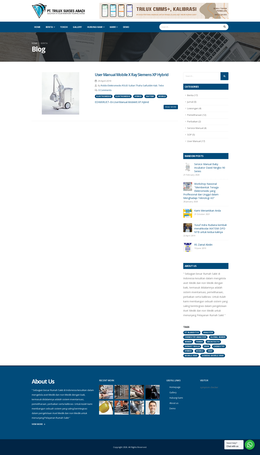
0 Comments (105, 90)
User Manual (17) (196, 141)
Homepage (175, 387)
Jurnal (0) (191, 101)
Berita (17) (192, 95)
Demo (126, 27)
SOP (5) (191, 134)
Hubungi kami (176, 397)
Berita (49, 27)
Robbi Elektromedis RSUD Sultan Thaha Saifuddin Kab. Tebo (132, 85)
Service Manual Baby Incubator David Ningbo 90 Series (209, 167)
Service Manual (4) (196, 128)
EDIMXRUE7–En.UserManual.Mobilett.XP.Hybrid (122, 102)
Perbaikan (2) (194, 121)
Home (37, 27)
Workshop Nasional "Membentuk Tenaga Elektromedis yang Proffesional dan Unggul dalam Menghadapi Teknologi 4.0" (201, 191)
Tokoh (64, 27)
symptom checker (209, 387)
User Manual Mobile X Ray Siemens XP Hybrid (131, 74)
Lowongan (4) (194, 108)
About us (174, 402)
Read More (170, 107)
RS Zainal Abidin (203, 244)
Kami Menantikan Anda (207, 210)
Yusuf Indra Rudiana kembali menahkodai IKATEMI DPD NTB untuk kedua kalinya (210, 228)
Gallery (77, 27)
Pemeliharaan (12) (196, 114)
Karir (113, 27)
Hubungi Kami (94, 27)
